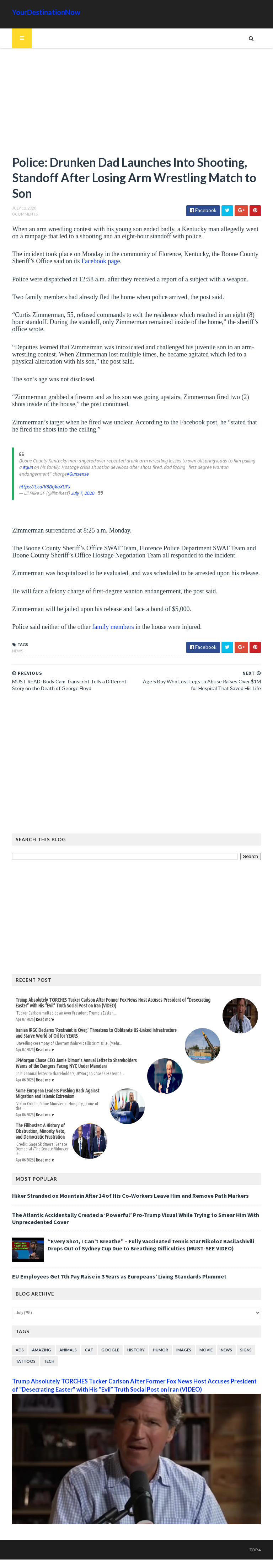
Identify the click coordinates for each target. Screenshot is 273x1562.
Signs (237, 1343)
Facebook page (92, 263)
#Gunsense (36, 475)
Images (175, 1343)
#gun (257, 463)
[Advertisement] (136, 105)
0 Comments (16, 216)
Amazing (33, 1343)
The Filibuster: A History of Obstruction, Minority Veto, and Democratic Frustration (36, 1128)
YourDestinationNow (38, 12)
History (127, 1343)
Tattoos (17, 1354)
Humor (152, 1343)
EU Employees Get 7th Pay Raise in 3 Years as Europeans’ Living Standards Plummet (111, 1269)
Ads (11, 1343)
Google (102, 1343)
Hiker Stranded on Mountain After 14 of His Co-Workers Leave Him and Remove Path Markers (122, 1189)
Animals (59, 1343)
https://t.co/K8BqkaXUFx (36, 489)
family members (104, 628)
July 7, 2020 (74, 495)
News (9, 652)
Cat (80, 1343)
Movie (197, 1343)
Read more (36, 1021)
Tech (40, 1354)
